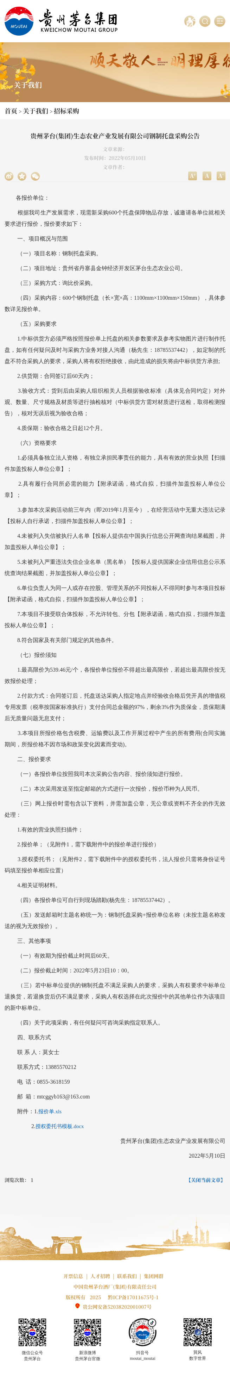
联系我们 (127, 1276)
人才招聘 (100, 1276)
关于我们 (35, 110)
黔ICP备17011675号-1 (133, 1297)
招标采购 (66, 110)
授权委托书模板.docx (60, 1126)
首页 (11, 110)
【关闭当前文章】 (205, 1179)
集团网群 (154, 1276)
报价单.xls (50, 1111)
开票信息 (73, 1276)
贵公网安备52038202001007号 (117, 1306)
